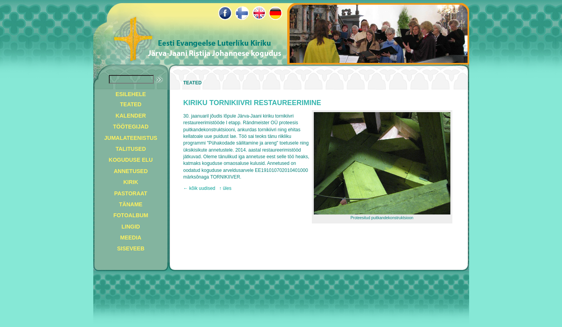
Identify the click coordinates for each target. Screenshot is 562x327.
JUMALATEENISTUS (130, 138)
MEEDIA (130, 237)
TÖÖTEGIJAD (130, 126)
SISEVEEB (130, 248)
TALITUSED (131, 149)
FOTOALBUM (130, 215)
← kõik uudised (199, 188)
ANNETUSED (131, 171)
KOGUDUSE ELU (131, 160)
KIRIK (130, 182)
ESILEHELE (131, 94)
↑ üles (225, 188)
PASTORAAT (131, 193)
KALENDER (131, 116)
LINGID (130, 226)
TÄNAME (130, 204)
